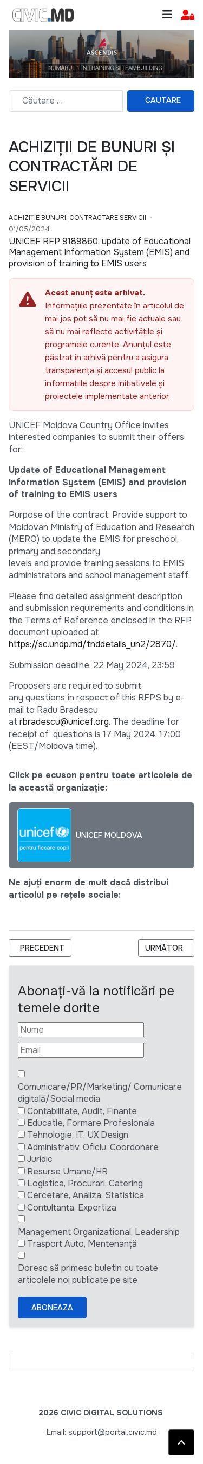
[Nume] (81, 1029)
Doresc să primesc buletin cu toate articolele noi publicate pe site (88, 1274)
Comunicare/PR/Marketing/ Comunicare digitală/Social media (100, 1092)
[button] (187, 15)
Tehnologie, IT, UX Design (77, 1134)
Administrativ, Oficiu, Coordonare (93, 1147)
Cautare (163, 100)
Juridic (40, 1159)
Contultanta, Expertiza (71, 1207)
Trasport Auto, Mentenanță (82, 1243)
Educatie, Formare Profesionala (91, 1123)
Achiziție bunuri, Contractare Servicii (77, 218)
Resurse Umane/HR (67, 1171)
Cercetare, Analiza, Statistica (85, 1195)
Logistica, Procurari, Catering (85, 1183)
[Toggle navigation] (167, 15)
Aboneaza (52, 1307)
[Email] (81, 1050)
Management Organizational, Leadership (99, 1232)
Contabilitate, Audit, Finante (82, 1111)
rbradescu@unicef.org (64, 721)
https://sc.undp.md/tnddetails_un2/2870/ (92, 644)
